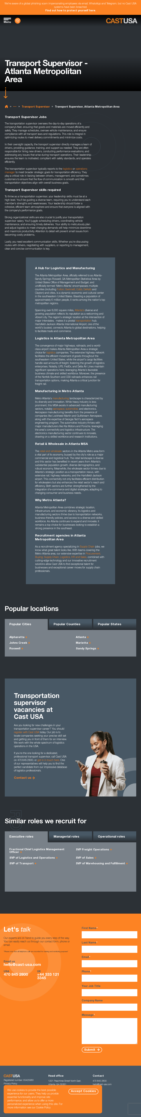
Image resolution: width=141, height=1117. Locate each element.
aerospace (58, 409)
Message (109, 1029)
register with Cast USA (26, 732)
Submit (90, 1049)
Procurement (93, 554)
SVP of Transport (21, 863)
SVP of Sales (85, 858)
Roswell (14, 648)
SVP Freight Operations (92, 849)
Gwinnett (70, 289)
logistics (67, 169)
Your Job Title (109, 990)
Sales (83, 557)
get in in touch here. (48, 760)
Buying (39, 557)
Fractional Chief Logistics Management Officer (36, 851)
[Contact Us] (18, 21)
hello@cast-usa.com (22, 965)
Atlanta (81, 637)
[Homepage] (121, 20)
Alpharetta (16, 637)
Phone (109, 976)
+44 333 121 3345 (48, 976)
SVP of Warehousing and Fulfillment (100, 863)
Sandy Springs (86, 648)
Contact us (22, 778)
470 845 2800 (16, 975)
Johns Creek (18, 643)
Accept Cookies (83, 1091)
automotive (72, 409)
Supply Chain (51, 557)
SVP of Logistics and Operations (32, 858)
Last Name (109, 947)
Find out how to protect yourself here (70, 11)
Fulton (60, 289)
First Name (109, 932)
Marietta (82, 643)
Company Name (109, 1005)
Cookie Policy (43, 1108)
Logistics (65, 557)
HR (73, 557)
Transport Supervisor (36, 107)
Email (109, 961)
